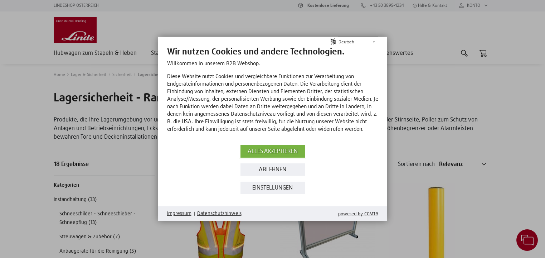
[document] (272, 95)
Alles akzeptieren (273, 151)
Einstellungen (272, 188)
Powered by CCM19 (358, 214)
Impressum (179, 213)
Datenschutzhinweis (219, 213)
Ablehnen (272, 169)
